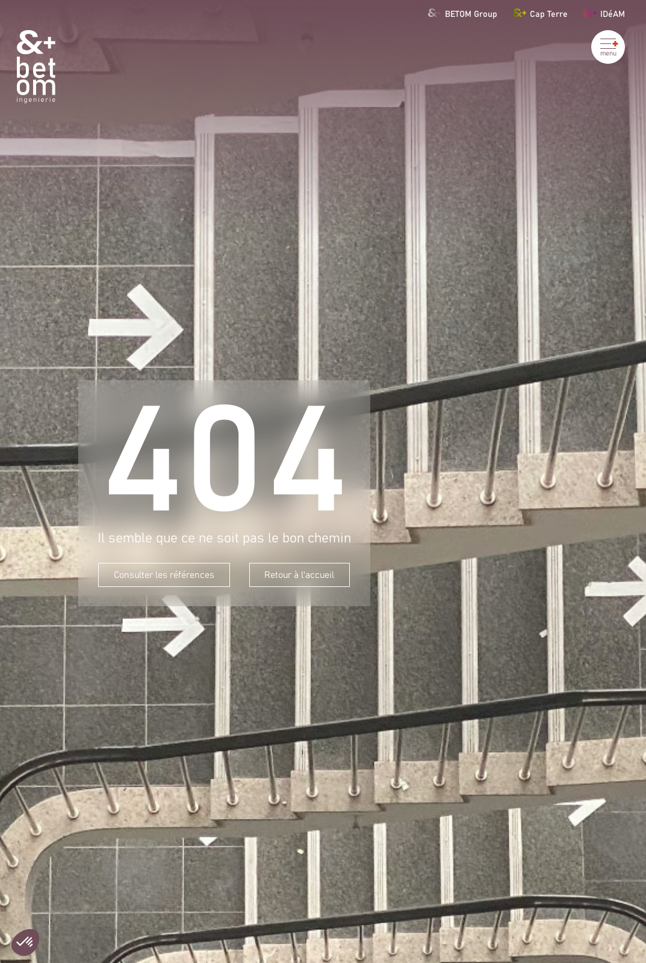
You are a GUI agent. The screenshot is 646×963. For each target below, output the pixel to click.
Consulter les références (164, 575)
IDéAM (604, 12)
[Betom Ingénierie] (36, 66)
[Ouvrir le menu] (608, 47)
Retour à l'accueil (299, 575)
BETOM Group (463, 12)
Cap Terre (540, 12)
